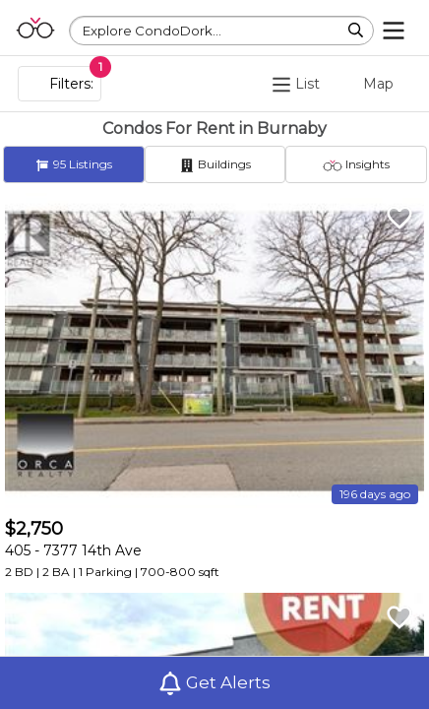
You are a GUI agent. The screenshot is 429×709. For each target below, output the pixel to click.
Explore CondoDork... (152, 30)
